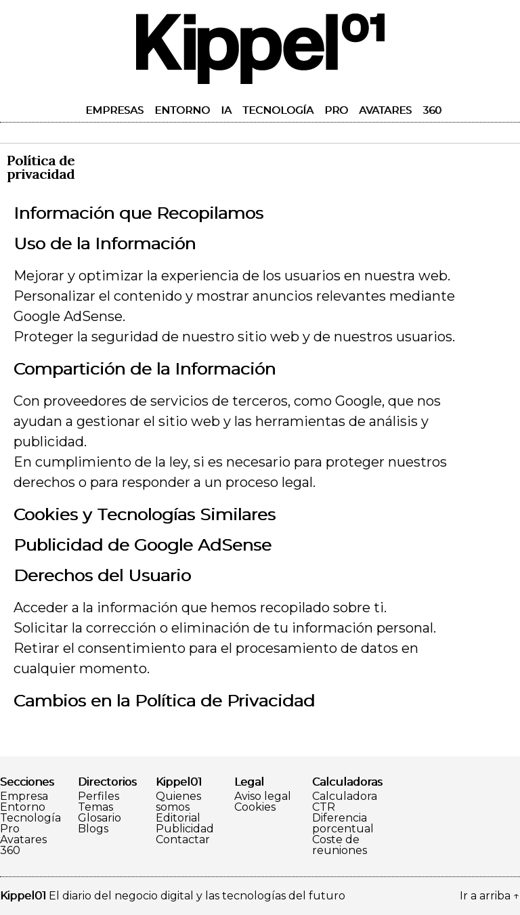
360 (431, 110)
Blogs (93, 829)
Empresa (24, 796)
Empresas (114, 110)
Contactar (183, 839)
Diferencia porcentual (343, 823)
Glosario (99, 818)
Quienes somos (178, 802)
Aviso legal (262, 796)
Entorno (182, 110)
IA (226, 110)
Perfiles (98, 796)
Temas (95, 807)
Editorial (178, 818)
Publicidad (185, 829)
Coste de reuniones (339, 845)
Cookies (255, 807)
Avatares (385, 110)
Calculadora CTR (344, 802)
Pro (336, 110)
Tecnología (277, 110)
